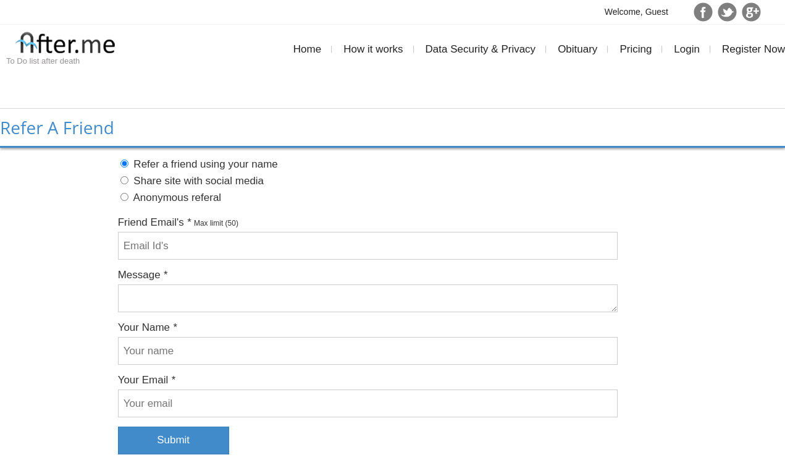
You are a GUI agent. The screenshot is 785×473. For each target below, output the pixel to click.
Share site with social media (192, 181)
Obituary (577, 49)
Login (687, 49)
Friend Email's (154, 222)
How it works (373, 49)
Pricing (635, 49)
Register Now (753, 49)
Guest (656, 12)
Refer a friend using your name (199, 164)
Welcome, (625, 12)
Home (307, 49)
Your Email (146, 380)
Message (142, 275)
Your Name (147, 327)
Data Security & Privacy (481, 49)
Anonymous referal (170, 197)
